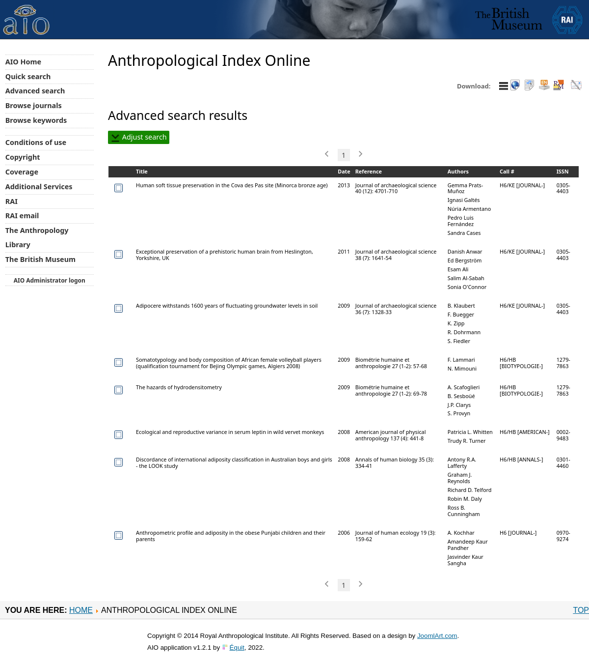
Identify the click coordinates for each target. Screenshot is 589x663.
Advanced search (35, 90)
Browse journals (33, 105)
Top (581, 610)
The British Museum (40, 259)
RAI (11, 201)
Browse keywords (36, 120)
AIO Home (23, 61)
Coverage (21, 171)
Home (81, 610)
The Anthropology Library (37, 237)
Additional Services (39, 186)
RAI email (22, 215)
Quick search (28, 76)
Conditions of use (35, 142)
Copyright (22, 157)
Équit (237, 647)
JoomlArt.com (437, 635)
